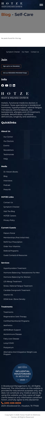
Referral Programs (11, 251)
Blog (6, 14)
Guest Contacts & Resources (15, 255)
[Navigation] (41, 5)
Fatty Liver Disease (11, 339)
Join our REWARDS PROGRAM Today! (15, 73)
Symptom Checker (13, 52)
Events (6, 146)
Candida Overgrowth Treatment (17, 290)
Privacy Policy (9, 220)
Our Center (8, 137)
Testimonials (9, 154)
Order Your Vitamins (12, 246)
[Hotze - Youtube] (6, 84)
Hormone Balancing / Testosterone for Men (22, 273)
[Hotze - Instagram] (10, 84)
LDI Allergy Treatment (13, 282)
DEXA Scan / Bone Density (14, 299)
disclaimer (34, 400)
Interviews (8, 181)
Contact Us (35, 52)
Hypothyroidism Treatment (15, 268)
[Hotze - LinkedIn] (14, 84)
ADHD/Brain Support (12, 330)
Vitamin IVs (8, 295)
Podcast (7, 185)
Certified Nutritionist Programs (16, 321)
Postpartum (9, 348)
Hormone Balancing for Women (17, 277)
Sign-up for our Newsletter (11, 66)
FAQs (6, 159)
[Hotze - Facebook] (2, 84)
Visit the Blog (9, 211)
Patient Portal (9, 233)
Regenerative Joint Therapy (15, 317)
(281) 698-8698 (11, 403)
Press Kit (7, 190)
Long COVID (9, 343)
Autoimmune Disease (13, 334)
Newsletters (9, 150)
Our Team (25, 52)
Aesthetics (8, 325)
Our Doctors (9, 141)
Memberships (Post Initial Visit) (16, 238)
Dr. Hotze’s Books (11, 172)
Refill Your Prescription (13, 242)
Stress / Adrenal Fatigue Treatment (18, 286)
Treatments (8, 312)
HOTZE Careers (10, 216)
